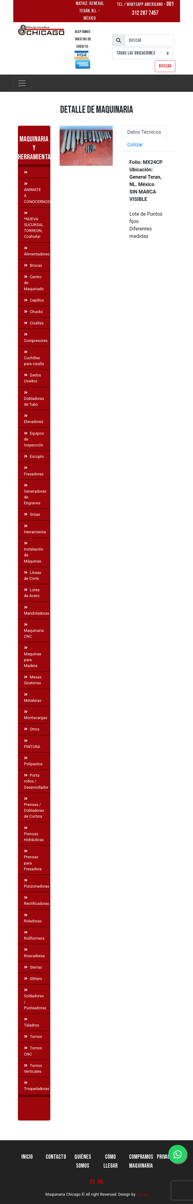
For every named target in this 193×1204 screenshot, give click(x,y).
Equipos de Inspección (34, 439)
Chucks (33, 311)
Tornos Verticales (33, 1068)
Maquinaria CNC (34, 631)
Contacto (56, 1157)
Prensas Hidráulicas (34, 834)
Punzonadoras (36, 884)
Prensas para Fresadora (33, 860)
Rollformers (34, 936)
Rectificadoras (36, 901)
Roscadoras (34, 953)
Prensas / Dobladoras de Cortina (34, 808)
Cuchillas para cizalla (34, 358)
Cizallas (34, 323)
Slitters (33, 978)
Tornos (33, 1036)
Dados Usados (32, 378)
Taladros (31, 1022)
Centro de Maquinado (34, 283)
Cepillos (34, 300)
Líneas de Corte (32, 575)
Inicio (27, 1157)
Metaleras (33, 698)
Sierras (33, 967)
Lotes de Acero (32, 593)
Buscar (165, 66)
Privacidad (167, 1157)
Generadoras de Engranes (35, 495)
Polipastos (33, 761)
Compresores (36, 338)
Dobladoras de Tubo (34, 399)
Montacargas (35, 715)
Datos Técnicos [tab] (144, 132)
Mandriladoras (36, 611)
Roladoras (33, 918)
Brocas (33, 265)
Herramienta (35, 529)
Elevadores (33, 419)
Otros (32, 729)
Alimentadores (37, 251)
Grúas (32, 514)
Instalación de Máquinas (34, 552)
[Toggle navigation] (22, 83)
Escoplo (34, 456)
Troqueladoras (36, 1086)
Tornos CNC (33, 1051)
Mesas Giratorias (33, 680)
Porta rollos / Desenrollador (36, 781)
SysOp (142, 1194)
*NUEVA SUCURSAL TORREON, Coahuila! (34, 225)
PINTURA (32, 744)
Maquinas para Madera (32, 657)
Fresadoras (34, 471)
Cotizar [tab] (135, 145)
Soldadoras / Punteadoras (35, 999)
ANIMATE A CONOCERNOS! (37, 193)
